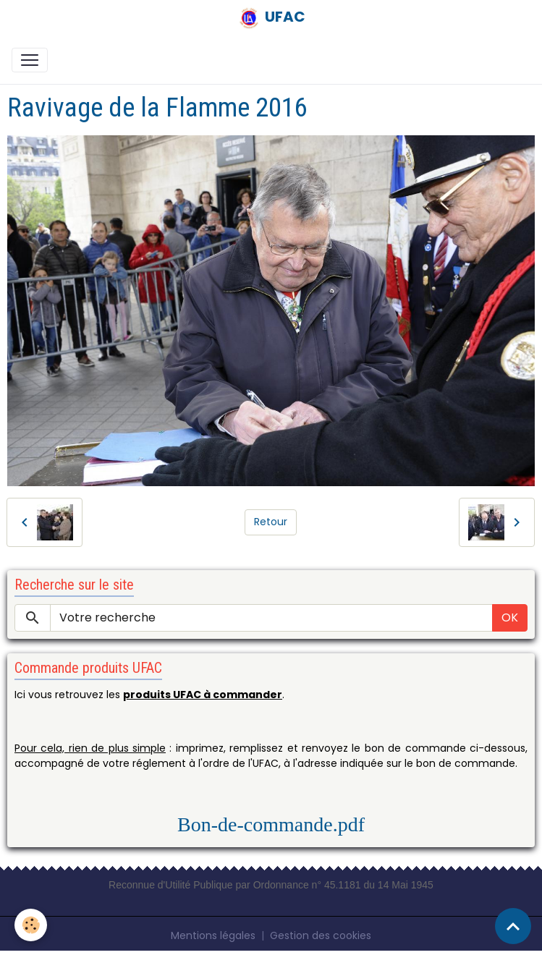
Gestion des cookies (320, 935)
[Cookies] (30, 925)
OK (509, 617)
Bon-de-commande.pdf (271, 824)
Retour (270, 521)
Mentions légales (213, 935)
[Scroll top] (513, 926)
